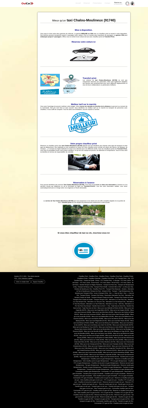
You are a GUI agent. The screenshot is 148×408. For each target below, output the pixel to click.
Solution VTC (18, 276)
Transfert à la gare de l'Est (85, 399)
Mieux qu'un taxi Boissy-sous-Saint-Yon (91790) (98, 325)
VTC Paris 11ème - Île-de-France (89, 282)
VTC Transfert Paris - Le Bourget (109, 280)
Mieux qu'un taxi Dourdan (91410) (89, 356)
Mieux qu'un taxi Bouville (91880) (93, 331)
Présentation (97, 3)
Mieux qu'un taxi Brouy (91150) (114, 335)
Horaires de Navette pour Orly (83, 289)
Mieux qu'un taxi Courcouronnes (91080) (90, 352)
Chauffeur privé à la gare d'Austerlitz (115, 373)
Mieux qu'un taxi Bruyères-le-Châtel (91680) (100, 337)
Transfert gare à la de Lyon (82, 386)
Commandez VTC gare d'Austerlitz (83, 378)
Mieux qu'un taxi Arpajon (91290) (119, 310)
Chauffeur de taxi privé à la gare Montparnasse (105, 363)
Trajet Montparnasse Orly (125, 291)
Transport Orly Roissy (97, 295)
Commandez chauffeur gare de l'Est (106, 401)
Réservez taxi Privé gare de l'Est (103, 395)
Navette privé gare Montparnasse (110, 365)
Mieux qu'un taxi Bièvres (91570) (113, 318)
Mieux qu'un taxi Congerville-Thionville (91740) (112, 348)
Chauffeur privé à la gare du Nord (123, 403)
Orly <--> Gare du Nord (116, 293)
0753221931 (118, 3)
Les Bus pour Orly (128, 287)
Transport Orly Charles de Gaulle (123, 297)
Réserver (87, 3)
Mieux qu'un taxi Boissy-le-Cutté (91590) (107, 323)
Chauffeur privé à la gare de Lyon (104, 378)
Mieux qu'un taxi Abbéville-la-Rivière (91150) (110, 308)
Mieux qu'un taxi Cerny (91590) (114, 340)
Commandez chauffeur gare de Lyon (122, 388)
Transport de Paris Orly (110, 285)
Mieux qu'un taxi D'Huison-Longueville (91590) (102, 354)
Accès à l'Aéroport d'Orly (101, 293)
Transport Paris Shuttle (100, 287)
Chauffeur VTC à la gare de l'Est (123, 392)
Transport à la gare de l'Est (102, 399)
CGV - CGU (17, 278)
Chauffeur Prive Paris (108, 278)
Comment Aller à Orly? (115, 287)
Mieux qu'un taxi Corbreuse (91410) (106, 350)
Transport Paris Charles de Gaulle (83, 299)
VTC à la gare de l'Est (107, 392)
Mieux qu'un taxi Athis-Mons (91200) (102, 312)
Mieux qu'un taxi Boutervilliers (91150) (104, 329)
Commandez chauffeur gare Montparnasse (88, 371)
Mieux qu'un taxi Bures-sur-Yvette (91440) (92, 340)
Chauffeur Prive (93, 276)
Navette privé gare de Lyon (90, 384)
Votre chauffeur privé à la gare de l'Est (88, 392)
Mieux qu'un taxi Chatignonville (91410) (99, 346)
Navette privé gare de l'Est (91, 397)
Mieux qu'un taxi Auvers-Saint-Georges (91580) (115, 314)
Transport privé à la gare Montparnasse (98, 369)
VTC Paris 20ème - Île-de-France (109, 282)
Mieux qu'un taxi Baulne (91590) (94, 318)
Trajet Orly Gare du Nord (89, 308)
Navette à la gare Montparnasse (92, 367)
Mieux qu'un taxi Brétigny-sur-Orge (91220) (116, 331)
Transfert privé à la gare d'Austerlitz (93, 373)
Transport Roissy (85, 295)
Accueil (78, 3)
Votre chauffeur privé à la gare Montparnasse (96, 361)
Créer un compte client (22, 282)
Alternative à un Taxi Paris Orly (118, 299)
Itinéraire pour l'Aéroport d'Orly (84, 293)
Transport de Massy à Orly (85, 287)
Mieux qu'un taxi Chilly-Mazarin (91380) (86, 348)
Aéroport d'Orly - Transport (109, 291)
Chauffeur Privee (104, 276)
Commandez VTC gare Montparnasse (112, 371)
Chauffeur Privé (83, 276)
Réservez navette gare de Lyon (108, 384)
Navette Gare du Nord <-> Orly (101, 306)
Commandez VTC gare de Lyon (83, 390)
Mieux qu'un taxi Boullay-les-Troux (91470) (85, 327)
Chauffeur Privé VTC (99, 289)
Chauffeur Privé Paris (116, 276)
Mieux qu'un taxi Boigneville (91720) (96, 320)
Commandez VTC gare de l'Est (103, 403)
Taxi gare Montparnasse (92, 365)
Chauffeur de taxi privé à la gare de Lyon (90, 382)
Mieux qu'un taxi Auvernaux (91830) (90, 314)
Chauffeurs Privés (82, 278)
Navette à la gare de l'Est (125, 397)
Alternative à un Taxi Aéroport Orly (115, 301)
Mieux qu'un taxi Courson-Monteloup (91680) (116, 352)
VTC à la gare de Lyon (110, 380)
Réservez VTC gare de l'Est (122, 395)
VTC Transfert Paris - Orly (122, 278)
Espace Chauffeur (38, 282)
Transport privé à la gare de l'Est (120, 399)
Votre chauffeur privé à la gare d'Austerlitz (105, 375)
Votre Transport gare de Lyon (102, 388)
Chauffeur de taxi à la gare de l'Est (83, 395)
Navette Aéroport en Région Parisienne (91, 285)
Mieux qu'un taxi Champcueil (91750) (91, 344)
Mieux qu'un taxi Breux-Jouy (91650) (101, 333)
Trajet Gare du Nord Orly (118, 306)
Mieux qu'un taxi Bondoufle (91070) (123, 325)
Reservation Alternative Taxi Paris (114, 295)
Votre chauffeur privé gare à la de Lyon (91, 380)
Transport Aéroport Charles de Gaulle (102, 297)
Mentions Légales (27, 278)
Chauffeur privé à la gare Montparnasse (102, 359)
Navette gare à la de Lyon (125, 384)
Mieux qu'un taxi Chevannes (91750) (122, 346)
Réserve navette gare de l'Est (108, 397)
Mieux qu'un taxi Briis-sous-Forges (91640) (91, 335)
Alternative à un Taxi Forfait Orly (95, 304)
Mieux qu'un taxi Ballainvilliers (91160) (103, 316)
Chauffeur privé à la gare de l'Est (102, 390)
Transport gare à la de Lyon (99, 386)
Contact (107, 3)
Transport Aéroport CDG (101, 299)
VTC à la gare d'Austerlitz (125, 375)
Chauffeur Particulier (95, 278)
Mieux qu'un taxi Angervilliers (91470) (98, 310)
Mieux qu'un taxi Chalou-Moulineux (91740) (102, 342)
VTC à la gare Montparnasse (118, 361)
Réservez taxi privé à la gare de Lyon (113, 382)
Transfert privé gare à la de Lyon (117, 386)
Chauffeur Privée (128, 276)
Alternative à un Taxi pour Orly (96, 301)
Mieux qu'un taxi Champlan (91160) (113, 344)
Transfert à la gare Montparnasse (112, 367)
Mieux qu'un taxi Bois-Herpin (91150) (118, 320)
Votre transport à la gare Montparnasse (121, 369)
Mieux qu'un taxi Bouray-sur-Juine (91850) (111, 327)
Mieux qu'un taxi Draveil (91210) (109, 356)
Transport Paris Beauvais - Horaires (116, 289)
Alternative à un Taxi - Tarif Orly (115, 304)
